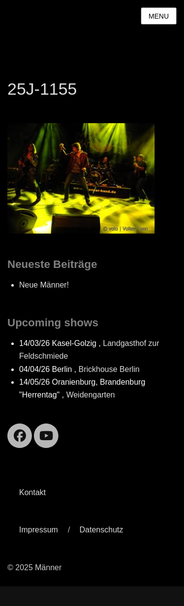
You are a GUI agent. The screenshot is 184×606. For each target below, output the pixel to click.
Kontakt (32, 492)
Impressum (38, 530)
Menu (159, 16)
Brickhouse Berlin (109, 369)
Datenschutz (101, 530)
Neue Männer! (44, 285)
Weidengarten (90, 395)
